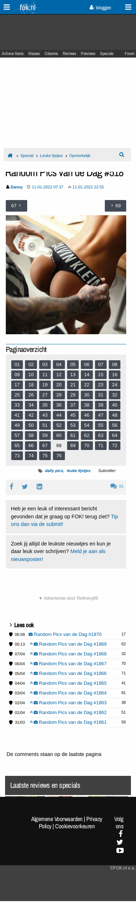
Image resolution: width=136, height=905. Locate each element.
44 (58, 415)
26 (30, 395)
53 (72, 425)
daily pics (54, 470)
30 (86, 395)
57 (17, 435)
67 (45, 445)
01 (17, 364)
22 (86, 384)
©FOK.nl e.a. (122, 868)
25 (17, 395)
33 (17, 405)
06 (86, 364)
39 (100, 405)
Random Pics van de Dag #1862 (68, 712)
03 (45, 364)
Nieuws (34, 53)
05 (72, 364)
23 (100, 384)
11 (45, 374)
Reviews (69, 53)
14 (86, 374)
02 (30, 364)
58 (30, 435)
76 (58, 455)
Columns (51, 53)
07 (100, 364)
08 (114, 364)
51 (45, 425)
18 (30, 384)
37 (72, 405)
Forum (130, 53)
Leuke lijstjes (51, 155)
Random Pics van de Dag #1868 (68, 654)
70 (86, 445)
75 (45, 455)
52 (58, 425)
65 (17, 445)
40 (114, 405)
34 (30, 405)
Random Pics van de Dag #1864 (68, 693)
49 (17, 425)
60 (58, 435)
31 (100, 395)
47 (100, 415)
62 (86, 435)
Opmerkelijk (79, 155)
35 (45, 405)
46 (86, 415)
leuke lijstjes (78, 470)
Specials (107, 53)
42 (30, 415)
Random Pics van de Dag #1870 (65, 634)
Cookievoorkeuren (75, 826)
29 (72, 395)
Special (26, 155)
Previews (88, 53)
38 (86, 405)
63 (100, 435)
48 (114, 415)
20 (58, 384)
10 (30, 374)
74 (30, 455)
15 (100, 374)
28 (58, 395)
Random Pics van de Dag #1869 (68, 644)
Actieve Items (13, 53)
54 (86, 425)
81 (117, 486)
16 (114, 374)
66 (30, 445)
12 (58, 374)
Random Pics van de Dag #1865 (68, 683)
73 (17, 455)
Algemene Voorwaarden (57, 819)
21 (72, 384)
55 (100, 425)
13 (72, 374)
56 (114, 425)
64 (114, 435)
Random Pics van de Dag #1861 (68, 722)
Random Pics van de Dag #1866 (68, 673)
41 (17, 415)
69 (72, 445)
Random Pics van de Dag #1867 (68, 663)
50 (30, 425)
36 (58, 405)
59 (45, 435)
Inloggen (100, 7)
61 (72, 435)
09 (17, 374)
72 (114, 445)
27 (45, 395)
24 (114, 384)
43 (45, 415)
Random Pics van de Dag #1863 (68, 702)
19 (45, 384)
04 (58, 364)
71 (100, 445)
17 (17, 384)
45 (72, 415)
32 (114, 395)
